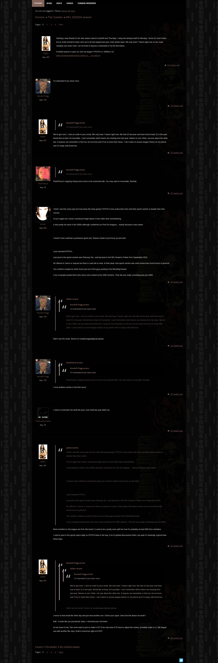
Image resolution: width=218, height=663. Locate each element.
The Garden (55, 17)
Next (61, 25)
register (64, 11)
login (72, 11)
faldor (45, 54)
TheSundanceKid (42, 421)
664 (44, 228)
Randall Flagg (42, 96)
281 (47, 57)
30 (45, 425)
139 (44, 100)
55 (45, 188)
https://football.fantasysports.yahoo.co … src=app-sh (78, 56)
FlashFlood (43, 184)
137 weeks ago (173, 65)
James (42, 224)
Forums (39, 17)
